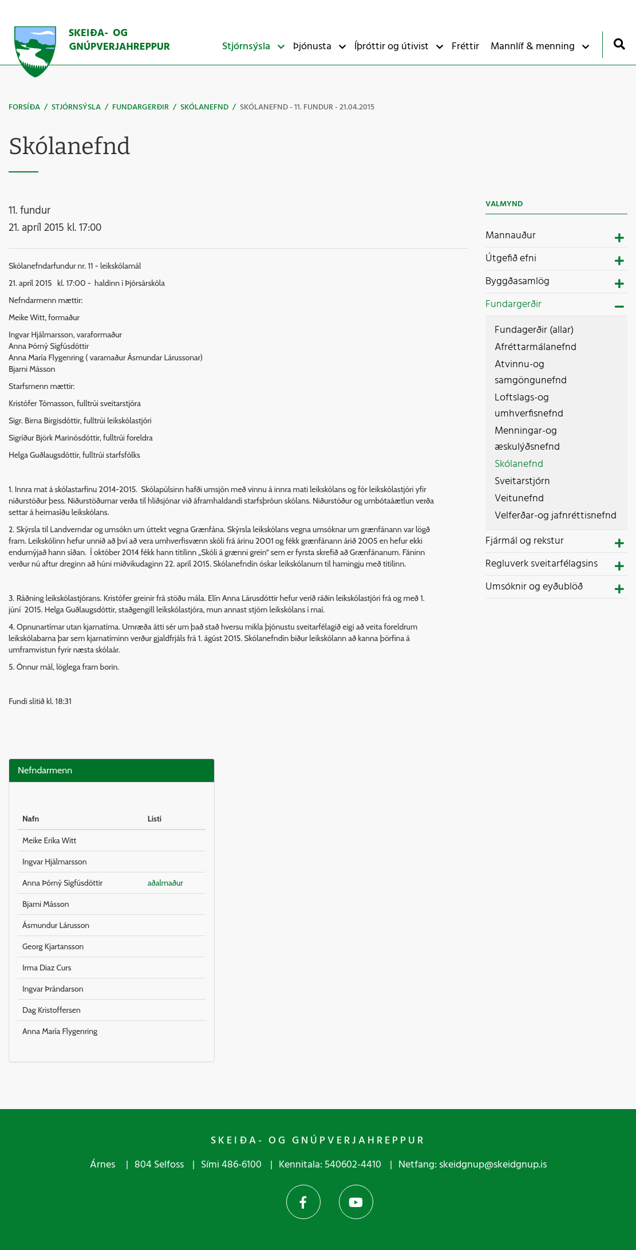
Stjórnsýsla (76, 107)
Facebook (303, 1202)
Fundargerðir (140, 107)
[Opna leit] (619, 43)
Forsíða (24, 107)
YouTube (356, 1202)
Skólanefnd (204, 107)
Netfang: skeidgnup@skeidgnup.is (472, 1165)
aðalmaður (165, 883)
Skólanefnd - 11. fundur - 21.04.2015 (307, 107)
